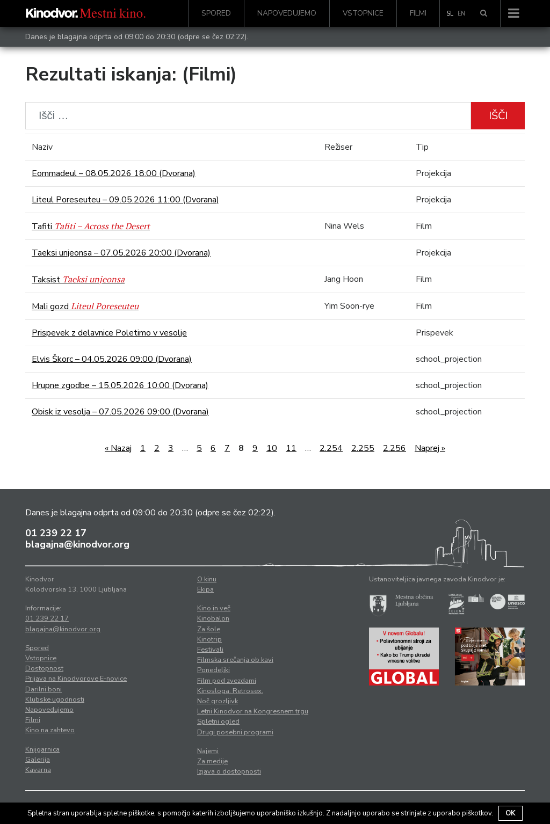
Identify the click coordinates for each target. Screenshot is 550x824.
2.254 (331, 448)
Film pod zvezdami (226, 681)
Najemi (208, 751)
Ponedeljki (213, 670)
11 (291, 448)
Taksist (78, 280)
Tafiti (91, 226)
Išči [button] (498, 115)
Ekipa (205, 589)
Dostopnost (44, 668)
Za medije (212, 761)
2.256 (394, 448)
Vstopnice (363, 13)
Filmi (418, 13)
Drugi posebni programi (235, 732)
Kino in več (213, 608)
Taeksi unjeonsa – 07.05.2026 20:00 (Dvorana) (121, 253)
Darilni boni (43, 689)
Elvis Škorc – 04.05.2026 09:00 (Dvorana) (112, 359)
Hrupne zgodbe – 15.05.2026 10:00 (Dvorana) (120, 385)
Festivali (210, 649)
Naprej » (430, 448)
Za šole (208, 629)
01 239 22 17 (55, 533)
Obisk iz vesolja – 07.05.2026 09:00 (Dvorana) (120, 412)
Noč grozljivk (217, 701)
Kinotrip (209, 639)
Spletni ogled (218, 721)
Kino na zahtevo (50, 730)
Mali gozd (85, 306)
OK (510, 813)
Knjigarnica (42, 749)
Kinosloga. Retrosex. (230, 691)
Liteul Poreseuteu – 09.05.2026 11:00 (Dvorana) (125, 200)
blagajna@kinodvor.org (77, 544)
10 (271, 448)
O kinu (206, 579)
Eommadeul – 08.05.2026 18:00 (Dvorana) (114, 173)
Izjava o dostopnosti (229, 771)
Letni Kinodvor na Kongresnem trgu (252, 711)
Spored (216, 13)
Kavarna (38, 770)
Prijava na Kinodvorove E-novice (76, 678)
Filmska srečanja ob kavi (235, 660)
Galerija (37, 759)
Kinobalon (213, 618)
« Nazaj (118, 448)
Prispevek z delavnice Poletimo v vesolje (109, 333)
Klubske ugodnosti (54, 699)
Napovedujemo (286, 13)
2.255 (362, 448)
